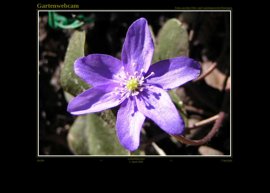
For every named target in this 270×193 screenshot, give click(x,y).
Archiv (40, 160)
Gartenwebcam (58, 5)
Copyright (226, 160)
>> (171, 160)
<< (101, 160)
